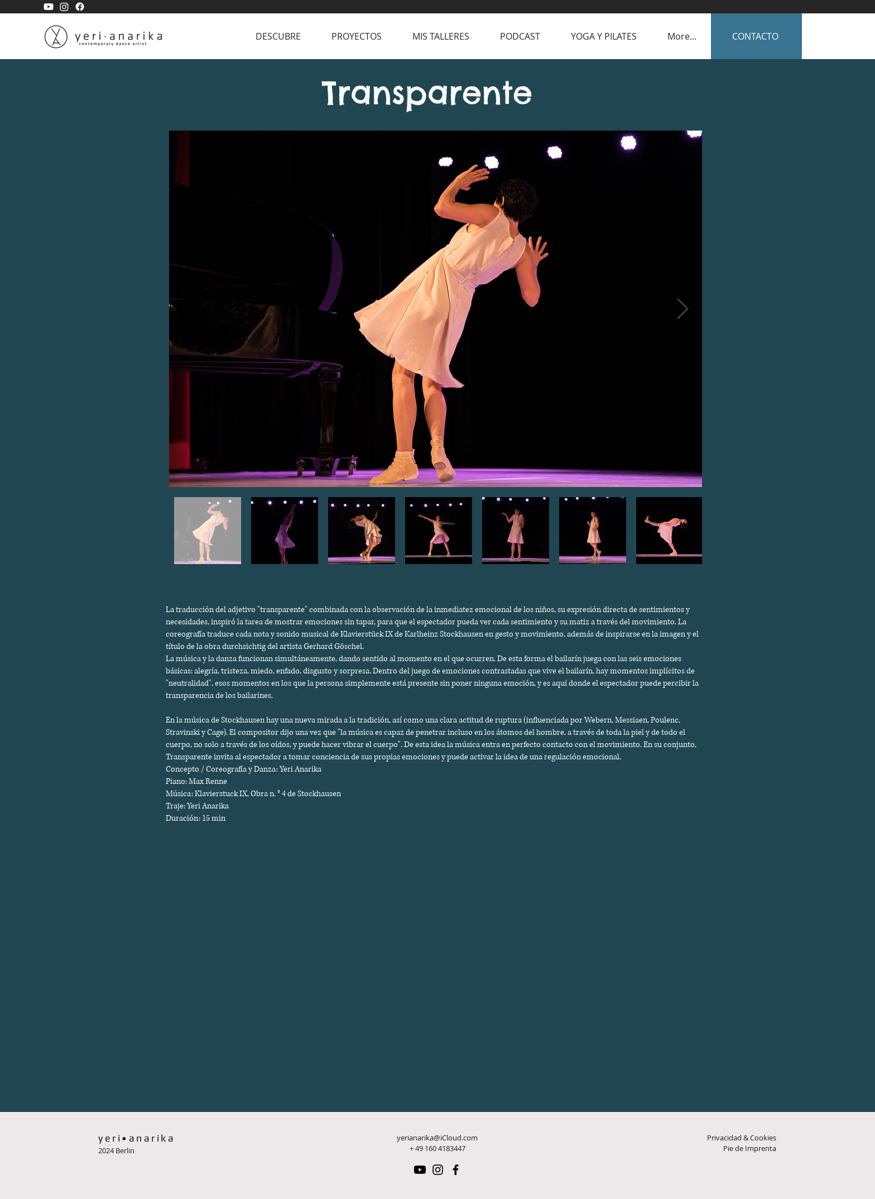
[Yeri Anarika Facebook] (79, 6)
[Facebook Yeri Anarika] (456, 1170)
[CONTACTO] (756, 36)
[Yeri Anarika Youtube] (48, 6)
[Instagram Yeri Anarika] (438, 1170)
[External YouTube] (434, 977)
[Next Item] (682, 309)
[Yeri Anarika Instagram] (64, 6)
